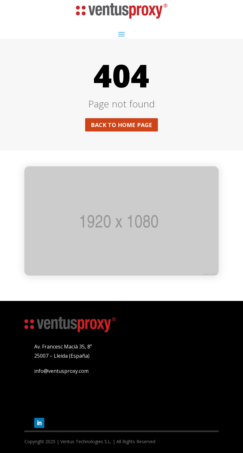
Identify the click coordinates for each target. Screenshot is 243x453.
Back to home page (121, 125)
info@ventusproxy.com (61, 370)
